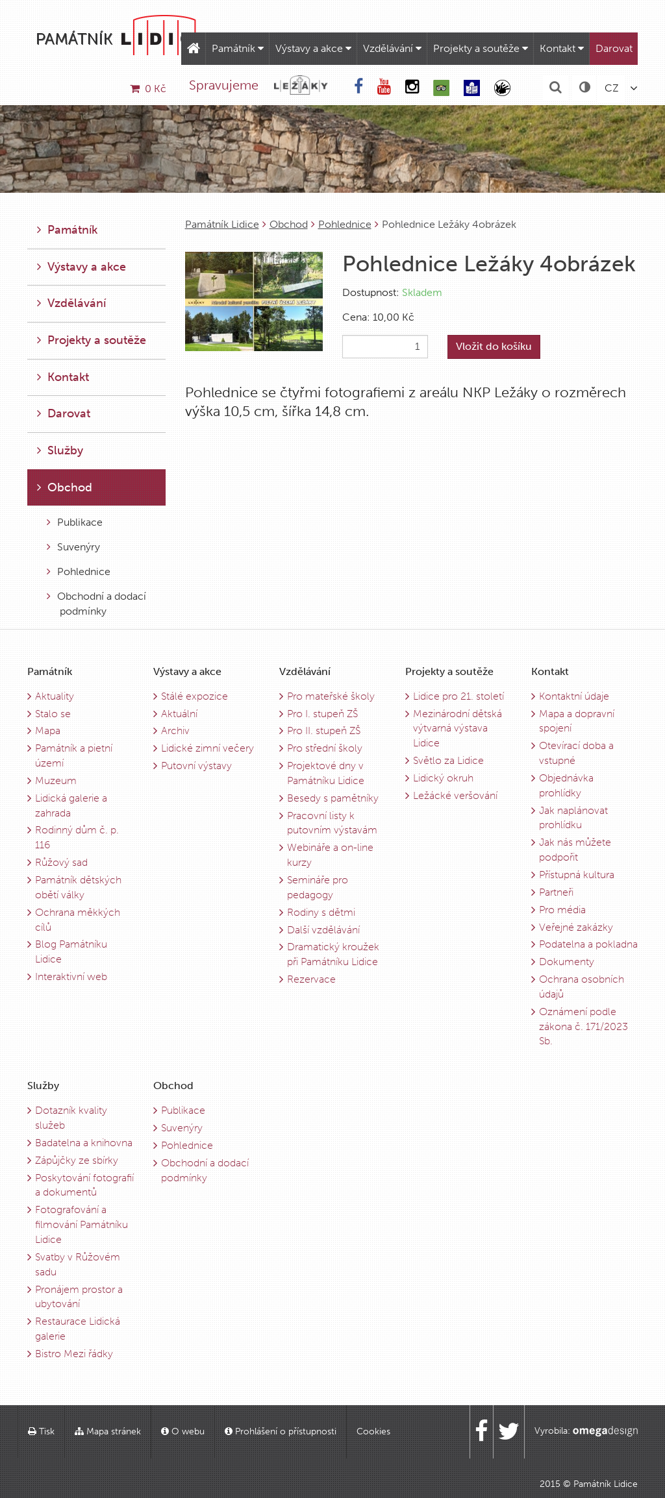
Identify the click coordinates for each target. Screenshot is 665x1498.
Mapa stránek (108, 1431)
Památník (238, 48)
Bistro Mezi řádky (74, 1353)
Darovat (614, 48)
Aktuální (179, 713)
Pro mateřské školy (331, 696)
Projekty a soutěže (480, 48)
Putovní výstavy (196, 765)
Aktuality (54, 696)
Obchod (289, 224)
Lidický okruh (443, 778)
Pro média (562, 909)
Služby (60, 450)
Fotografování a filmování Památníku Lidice (81, 1224)
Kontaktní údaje (574, 696)
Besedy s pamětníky (333, 798)
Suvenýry (73, 547)
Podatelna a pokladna (588, 944)
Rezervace (311, 979)
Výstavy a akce (313, 48)
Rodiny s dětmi (321, 912)
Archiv (175, 730)
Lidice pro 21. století (458, 696)
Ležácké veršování (455, 795)
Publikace (75, 522)
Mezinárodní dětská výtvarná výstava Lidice (457, 728)
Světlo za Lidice (448, 760)
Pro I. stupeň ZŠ (322, 713)
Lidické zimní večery (207, 748)
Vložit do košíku (494, 346)
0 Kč (148, 88)
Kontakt (562, 48)
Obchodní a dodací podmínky (96, 603)
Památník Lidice (222, 224)
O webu (183, 1431)
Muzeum (56, 780)
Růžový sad (61, 862)
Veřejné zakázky (576, 927)
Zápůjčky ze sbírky (76, 1160)
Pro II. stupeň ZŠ (323, 730)
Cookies (373, 1431)
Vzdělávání (392, 48)
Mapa (47, 730)
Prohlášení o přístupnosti (280, 1431)
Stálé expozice (194, 696)
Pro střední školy (324, 748)
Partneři (556, 892)
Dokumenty (566, 961)
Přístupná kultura (576, 874)
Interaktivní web (71, 976)
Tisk (41, 1431)
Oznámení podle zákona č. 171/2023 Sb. (583, 1026)
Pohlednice (344, 224)
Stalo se (53, 713)
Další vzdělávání (323, 930)
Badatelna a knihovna (83, 1142)
